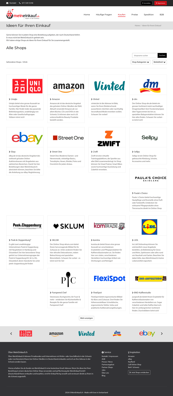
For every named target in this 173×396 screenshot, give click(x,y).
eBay (130, 357)
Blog (103, 373)
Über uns (105, 370)
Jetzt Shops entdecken (139, 370)
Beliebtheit (159, 62)
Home (137, 25)
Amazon (131, 354)
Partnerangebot (108, 362)
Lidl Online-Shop (134, 362)
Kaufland (131, 359)
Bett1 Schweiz (133, 365)
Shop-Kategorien (140, 62)
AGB (103, 357)
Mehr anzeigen (86, 315)
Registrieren (160, 3)
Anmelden (146, 3)
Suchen (162, 55)
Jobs (103, 368)
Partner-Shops (107, 365)
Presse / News (107, 359)
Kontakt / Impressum (110, 354)
